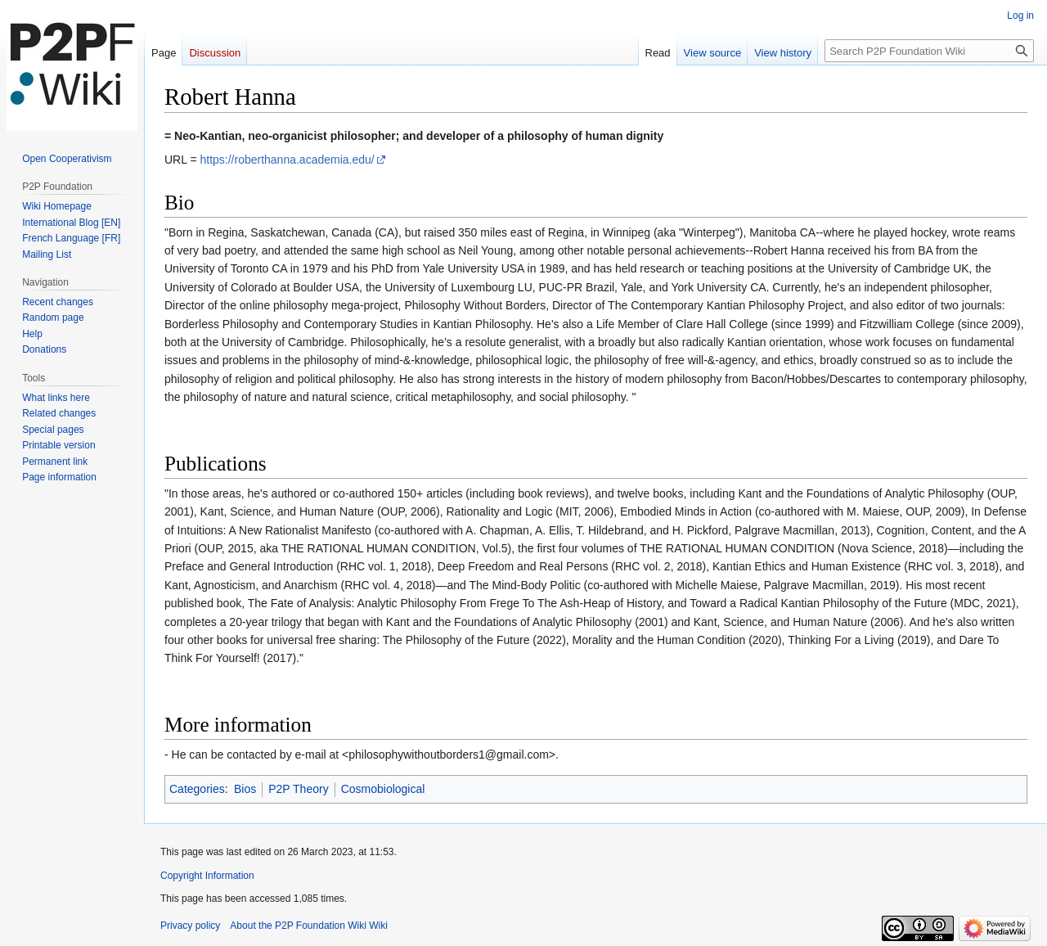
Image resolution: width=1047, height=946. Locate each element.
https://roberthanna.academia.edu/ (287, 159)
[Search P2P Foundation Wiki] (929, 50)
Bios (245, 788)
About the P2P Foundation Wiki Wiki (309, 925)
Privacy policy (190, 925)
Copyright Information (207, 875)
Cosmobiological (383, 788)
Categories (197, 788)
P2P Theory (298, 788)
